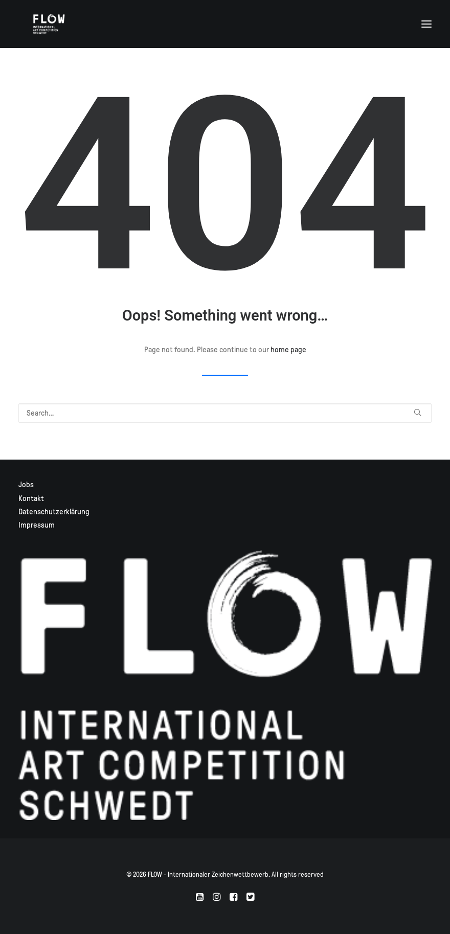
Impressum (36, 525)
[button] (426, 24)
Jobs (26, 485)
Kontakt (31, 498)
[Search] (225, 413)
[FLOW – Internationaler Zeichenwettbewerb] (49, 24)
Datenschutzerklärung (53, 512)
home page (288, 350)
